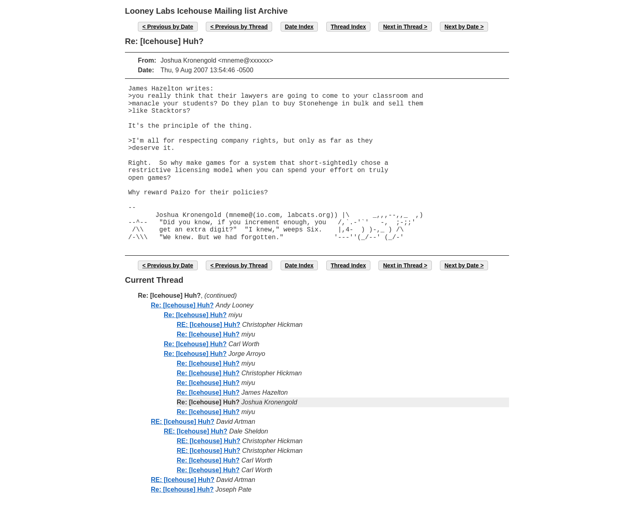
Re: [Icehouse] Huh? (182, 305)
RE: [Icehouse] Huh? (208, 324)
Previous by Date (170, 26)
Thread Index (348, 26)
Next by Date (461, 26)
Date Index (299, 26)
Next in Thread (402, 26)
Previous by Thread (241, 26)
